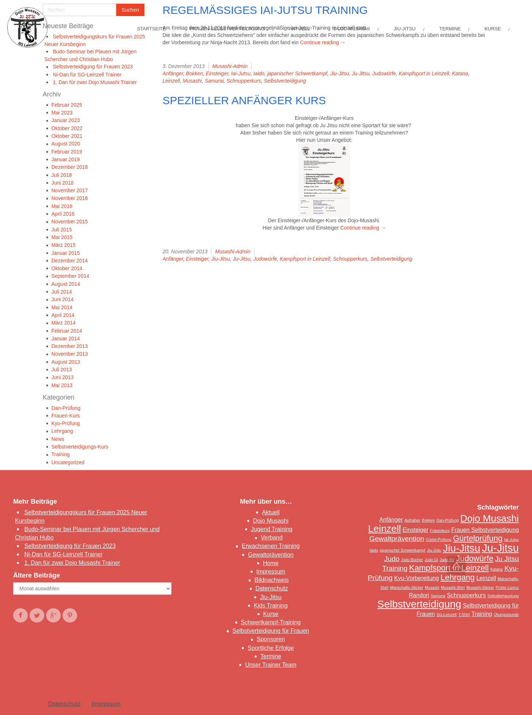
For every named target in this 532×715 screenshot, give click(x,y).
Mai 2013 (62, 385)
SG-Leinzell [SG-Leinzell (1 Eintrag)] (447, 614)
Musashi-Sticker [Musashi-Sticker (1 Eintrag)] (480, 587)
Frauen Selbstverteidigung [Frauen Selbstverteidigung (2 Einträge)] (485, 530)
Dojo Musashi (270, 521)
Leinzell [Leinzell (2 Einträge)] (486, 578)
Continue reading (323, 42)
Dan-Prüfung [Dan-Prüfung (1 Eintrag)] (448, 520)
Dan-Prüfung (66, 408)
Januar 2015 (66, 253)
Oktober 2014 (67, 268)
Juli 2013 (62, 369)
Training (61, 454)
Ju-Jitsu (360, 73)
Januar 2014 (66, 338)
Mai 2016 (62, 206)
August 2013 (66, 362)
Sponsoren (271, 639)
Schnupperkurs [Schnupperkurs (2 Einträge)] (466, 595)
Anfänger (173, 73)
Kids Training (271, 605)
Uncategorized (68, 462)
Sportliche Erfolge (271, 648)
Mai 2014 (62, 307)
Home (271, 563)
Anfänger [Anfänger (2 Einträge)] (391, 520)
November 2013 (70, 354)
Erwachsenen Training (270, 546)
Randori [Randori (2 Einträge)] (419, 595)
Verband (272, 537)
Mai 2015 (62, 237)
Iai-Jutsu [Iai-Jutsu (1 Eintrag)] (511, 539)
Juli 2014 (62, 292)
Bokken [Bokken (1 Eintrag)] (428, 520)
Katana (460, 73)
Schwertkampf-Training (271, 622)
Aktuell (270, 512)
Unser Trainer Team (270, 665)
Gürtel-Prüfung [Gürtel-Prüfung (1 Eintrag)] (439, 539)
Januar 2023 (66, 120)
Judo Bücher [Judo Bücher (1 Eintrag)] (412, 559)
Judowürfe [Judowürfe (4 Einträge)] (474, 558)
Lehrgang (62, 431)
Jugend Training (272, 529)
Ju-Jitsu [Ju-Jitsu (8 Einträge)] (500, 548)
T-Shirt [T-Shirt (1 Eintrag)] (463, 614)
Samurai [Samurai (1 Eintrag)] (438, 596)
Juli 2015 (62, 229)
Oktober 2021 (67, 136)
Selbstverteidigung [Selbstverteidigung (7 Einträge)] (419, 604)
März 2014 (64, 323)
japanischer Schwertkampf (297, 73)
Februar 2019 (67, 152)
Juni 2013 (63, 377)
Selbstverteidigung (285, 81)
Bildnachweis (271, 580)
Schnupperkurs (244, 81)
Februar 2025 (67, 105)
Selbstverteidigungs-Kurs (80, 447)
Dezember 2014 (70, 261)
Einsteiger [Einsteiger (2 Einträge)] (415, 530)
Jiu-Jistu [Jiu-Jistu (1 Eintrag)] (434, 550)
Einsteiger (217, 73)
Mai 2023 (62, 113)
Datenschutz (272, 588)
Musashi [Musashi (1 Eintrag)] (432, 587)
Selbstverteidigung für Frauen (271, 631)
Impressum (270, 571)
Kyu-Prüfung (66, 423)
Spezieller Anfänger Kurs (244, 100)
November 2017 (70, 190)
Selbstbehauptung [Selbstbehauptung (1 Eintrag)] (503, 596)
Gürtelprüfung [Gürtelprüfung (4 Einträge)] (477, 538)
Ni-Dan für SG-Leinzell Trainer (87, 74)
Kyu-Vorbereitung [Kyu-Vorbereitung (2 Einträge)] (416, 578)
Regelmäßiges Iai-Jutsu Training (265, 10)
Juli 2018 (62, 175)
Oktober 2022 (67, 128)
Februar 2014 (67, 331)
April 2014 (63, 315)
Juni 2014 (63, 299)
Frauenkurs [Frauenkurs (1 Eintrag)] (440, 530)
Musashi (192, 81)
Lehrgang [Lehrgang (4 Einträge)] (458, 577)
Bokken (194, 73)
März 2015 (64, 245)
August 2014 (66, 284)
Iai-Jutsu (240, 73)
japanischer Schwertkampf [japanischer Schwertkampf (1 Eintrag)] (402, 550)
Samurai (214, 81)
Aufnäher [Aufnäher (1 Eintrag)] (412, 520)
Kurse (271, 614)
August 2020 (66, 144)
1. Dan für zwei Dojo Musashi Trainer (95, 82)
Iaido (258, 73)
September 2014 (71, 276)
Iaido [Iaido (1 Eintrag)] (374, 550)
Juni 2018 (63, 183)
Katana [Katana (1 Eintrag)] (496, 569)
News (58, 439)
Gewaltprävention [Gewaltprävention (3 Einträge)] (396, 538)
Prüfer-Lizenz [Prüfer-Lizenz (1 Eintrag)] (507, 587)
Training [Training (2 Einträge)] (481, 614)
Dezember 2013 (70, 346)
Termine (270, 656)
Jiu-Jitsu (339, 73)
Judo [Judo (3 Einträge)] (392, 559)
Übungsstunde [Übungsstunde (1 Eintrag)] (506, 614)
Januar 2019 (66, 159)
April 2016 (63, 214)
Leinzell (171, 81)
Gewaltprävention (271, 555)
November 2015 (70, 221)
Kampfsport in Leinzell (424, 73)
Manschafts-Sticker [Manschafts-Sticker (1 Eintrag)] (406, 587)
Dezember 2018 (70, 167)
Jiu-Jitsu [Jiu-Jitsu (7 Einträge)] (461, 548)
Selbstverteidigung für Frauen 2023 (93, 66)
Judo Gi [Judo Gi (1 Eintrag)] (431, 559)
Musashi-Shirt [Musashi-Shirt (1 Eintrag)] (453, 587)
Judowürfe (384, 73)
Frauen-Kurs (66, 416)
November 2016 (70, 198)
